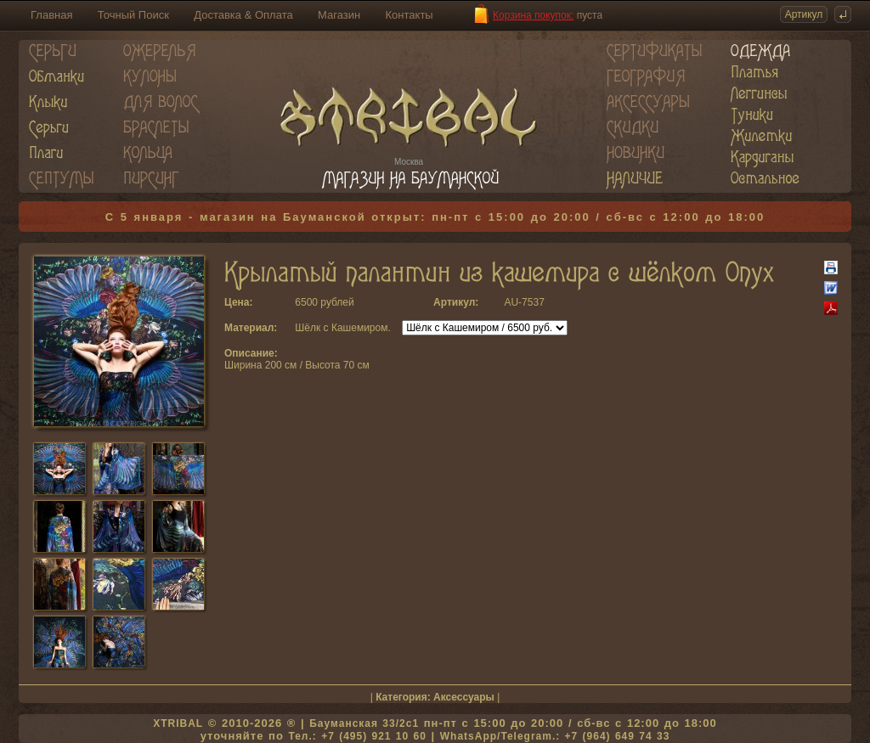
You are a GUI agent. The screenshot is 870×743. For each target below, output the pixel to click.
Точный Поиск (133, 14)
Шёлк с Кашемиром (341, 328)
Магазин (339, 14)
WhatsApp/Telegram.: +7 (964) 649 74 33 (555, 736)
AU (511, 302)
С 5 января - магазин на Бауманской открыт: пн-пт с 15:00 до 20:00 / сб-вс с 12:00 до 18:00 (435, 217)
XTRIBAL (178, 723)
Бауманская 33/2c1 (364, 723)
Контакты (409, 14)
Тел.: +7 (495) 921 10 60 (357, 736)
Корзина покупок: (533, 15)
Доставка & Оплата (243, 14)
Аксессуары (463, 697)
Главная (51, 14)
